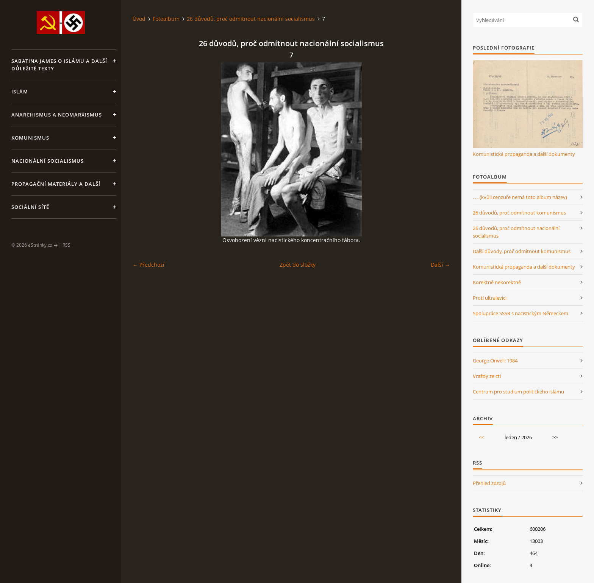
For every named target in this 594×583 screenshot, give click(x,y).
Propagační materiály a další (55, 183)
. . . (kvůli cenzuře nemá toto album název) (520, 197)
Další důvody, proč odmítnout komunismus (522, 251)
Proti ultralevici (489, 297)
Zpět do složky (298, 264)
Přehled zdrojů (489, 483)
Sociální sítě (30, 207)
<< (481, 437)
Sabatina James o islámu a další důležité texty (59, 65)
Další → (440, 264)
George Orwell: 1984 (495, 360)
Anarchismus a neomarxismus (56, 114)
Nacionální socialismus (47, 160)
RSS (66, 245)
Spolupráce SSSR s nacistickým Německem (520, 313)
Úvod (139, 18)
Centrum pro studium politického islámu (518, 391)
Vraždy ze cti (487, 376)
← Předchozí (148, 264)
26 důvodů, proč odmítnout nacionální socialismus (251, 18)
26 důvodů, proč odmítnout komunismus (519, 212)
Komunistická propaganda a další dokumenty (524, 154)
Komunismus (30, 137)
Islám (19, 91)
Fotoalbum (166, 18)
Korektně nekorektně (497, 282)
